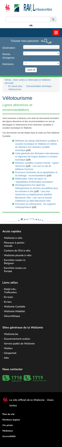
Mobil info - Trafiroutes (10, 291)
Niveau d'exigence (8, 56)
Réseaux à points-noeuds (14, 244)
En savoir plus (15, 86)
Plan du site (8, 414)
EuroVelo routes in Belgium (14, 262)
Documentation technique (39, 86)
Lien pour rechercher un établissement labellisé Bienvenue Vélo (33, 194)
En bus (8, 301)
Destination (8, 47)
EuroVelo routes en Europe (15, 269)
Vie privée (7, 425)
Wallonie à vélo (13, 238)
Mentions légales (11, 419)
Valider (31, 70)
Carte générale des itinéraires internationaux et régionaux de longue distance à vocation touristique (37, 156)
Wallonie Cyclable (14, 306)
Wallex (8, 348)
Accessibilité (9, 436)
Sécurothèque (12, 316)
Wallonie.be (11, 334)
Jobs (6, 357)
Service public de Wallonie (19, 343)
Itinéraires (8, 64)
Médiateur (7, 430)
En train (8, 297)
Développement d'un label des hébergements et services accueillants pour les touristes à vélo (36, 188)
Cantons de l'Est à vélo (17, 250)
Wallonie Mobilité (14, 311)
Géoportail (10, 353)
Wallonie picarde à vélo (17, 255)
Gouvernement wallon (17, 338)
